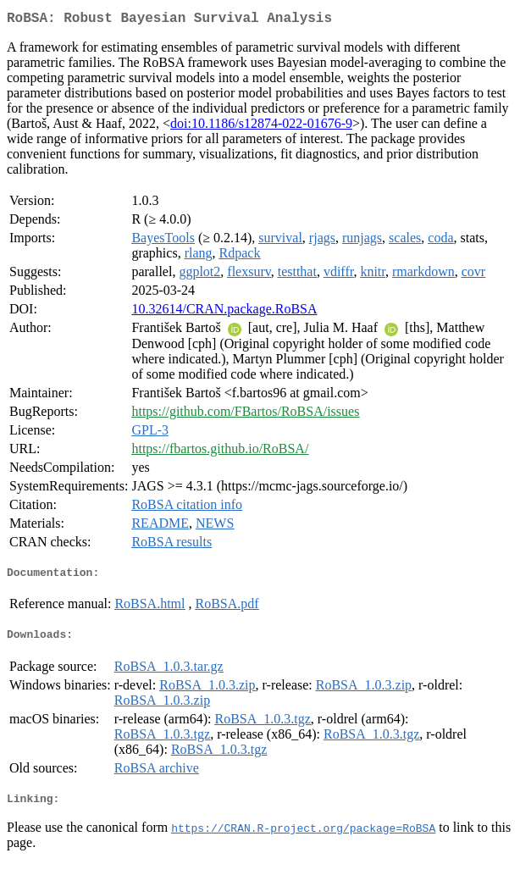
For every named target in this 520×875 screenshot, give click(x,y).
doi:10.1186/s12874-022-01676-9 (261, 126)
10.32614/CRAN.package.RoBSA (224, 312)
